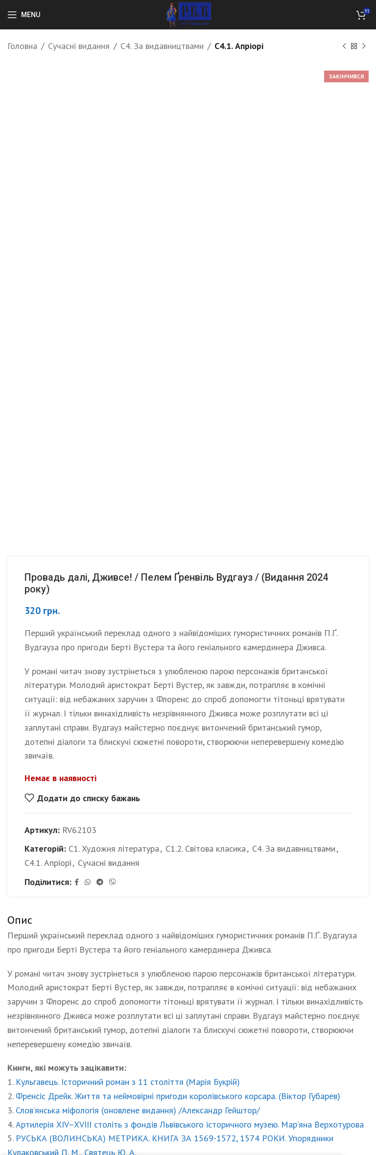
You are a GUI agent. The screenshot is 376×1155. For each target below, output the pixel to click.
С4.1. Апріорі (238, 45)
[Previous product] (344, 46)
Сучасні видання (79, 45)
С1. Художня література (114, 848)
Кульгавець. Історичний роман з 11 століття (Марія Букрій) (128, 1081)
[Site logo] (188, 14)
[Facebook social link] (76, 882)
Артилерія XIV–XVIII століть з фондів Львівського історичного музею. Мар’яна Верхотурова (190, 1124)
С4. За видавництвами (162, 45)
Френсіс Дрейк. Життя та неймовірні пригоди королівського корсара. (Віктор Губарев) (178, 1096)
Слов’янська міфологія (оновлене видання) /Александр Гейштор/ (137, 1110)
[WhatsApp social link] (88, 882)
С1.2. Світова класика (205, 848)
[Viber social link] (112, 882)
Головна (22, 45)
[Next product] (364, 46)
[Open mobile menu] (23, 15)
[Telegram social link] (100, 882)
